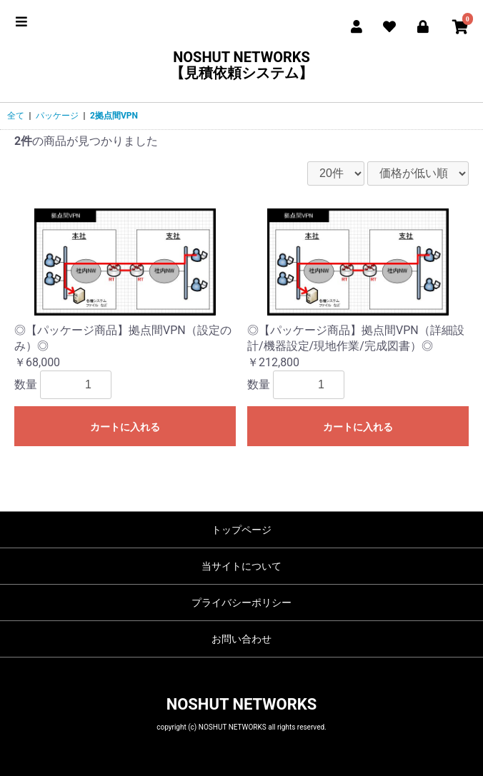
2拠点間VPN (114, 116)
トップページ (241, 529)
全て (15, 116)
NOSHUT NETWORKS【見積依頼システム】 (241, 65)
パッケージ (57, 116)
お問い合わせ (241, 639)
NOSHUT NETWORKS (241, 704)
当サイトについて (241, 566)
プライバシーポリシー (241, 602)
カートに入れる (125, 427)
